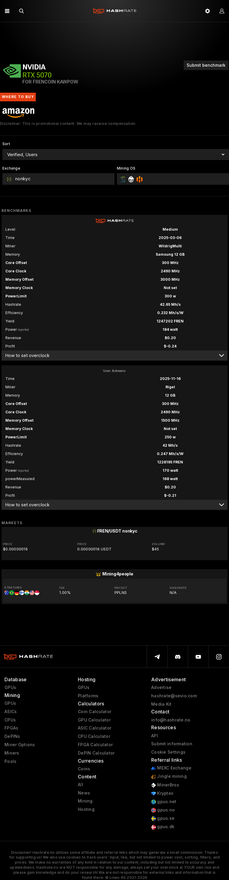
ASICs (10, 711)
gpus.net (164, 801)
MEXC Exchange (171, 768)
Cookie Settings (168, 752)
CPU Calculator (94, 736)
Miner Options (19, 744)
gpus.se (162, 818)
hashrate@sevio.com (174, 695)
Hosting (86, 809)
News (84, 793)
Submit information (171, 743)
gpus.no (163, 810)
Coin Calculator (94, 711)
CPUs (10, 720)
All (80, 784)
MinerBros (165, 785)
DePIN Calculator (96, 753)
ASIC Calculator (94, 728)
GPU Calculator (94, 720)
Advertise (161, 687)
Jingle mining (169, 776)
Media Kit (161, 704)
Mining (85, 801)
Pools (10, 761)
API (154, 735)
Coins (84, 768)
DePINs (12, 736)
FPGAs (11, 728)
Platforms (88, 695)
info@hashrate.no (170, 720)
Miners (11, 753)
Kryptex (162, 793)
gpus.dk (162, 826)
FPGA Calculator (95, 744)
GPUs (10, 687)
